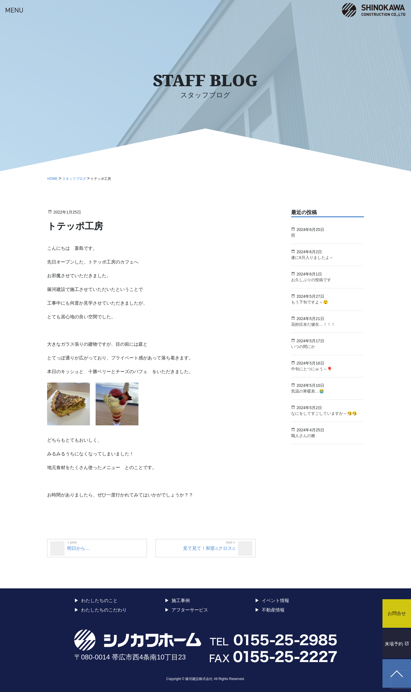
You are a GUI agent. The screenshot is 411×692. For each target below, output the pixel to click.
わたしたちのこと (99, 600)
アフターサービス (190, 609)
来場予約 (394, 643)
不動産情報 (273, 609)
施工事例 (181, 600)
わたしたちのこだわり (104, 609)
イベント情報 (275, 600)
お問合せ (397, 613)
